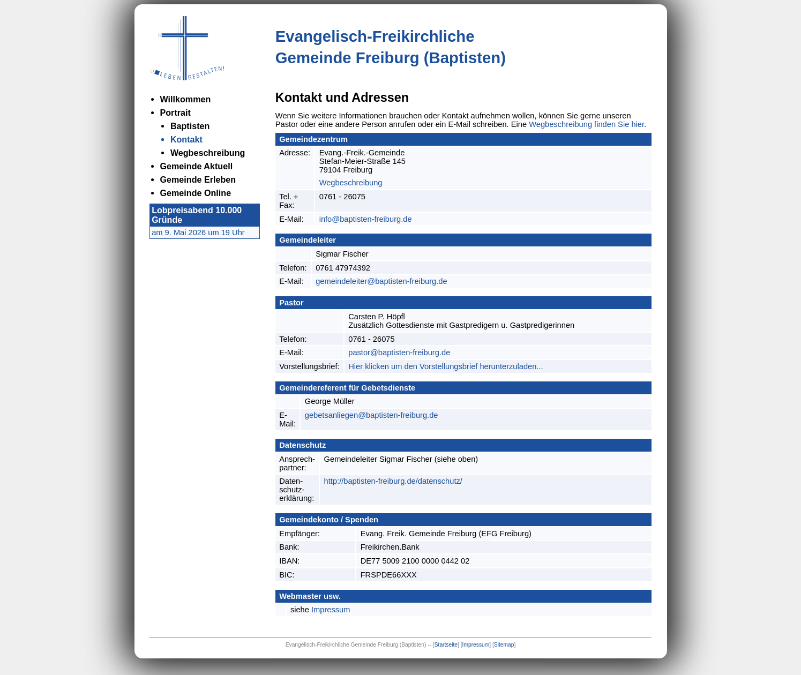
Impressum (330, 609)
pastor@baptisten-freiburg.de (399, 352)
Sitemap (504, 645)
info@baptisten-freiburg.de (365, 219)
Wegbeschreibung (351, 182)
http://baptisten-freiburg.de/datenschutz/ (393, 481)
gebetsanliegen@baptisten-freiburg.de (371, 415)
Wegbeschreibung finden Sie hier (586, 124)
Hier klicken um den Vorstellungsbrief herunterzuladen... (445, 366)
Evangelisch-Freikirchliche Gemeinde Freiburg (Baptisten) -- (359, 645)
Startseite (446, 645)
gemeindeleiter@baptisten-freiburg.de (381, 281)
